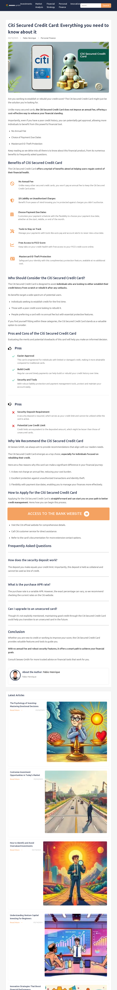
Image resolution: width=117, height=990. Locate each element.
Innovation (75, 4)
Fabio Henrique (29, 38)
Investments (26, 4)
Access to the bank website (58, 514)
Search (106, 5)
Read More (16, 710)
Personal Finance (48, 38)
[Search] (90, 5)
